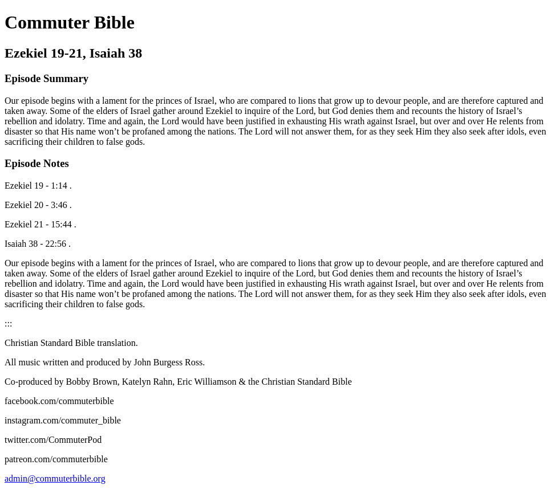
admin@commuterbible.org (55, 478)
